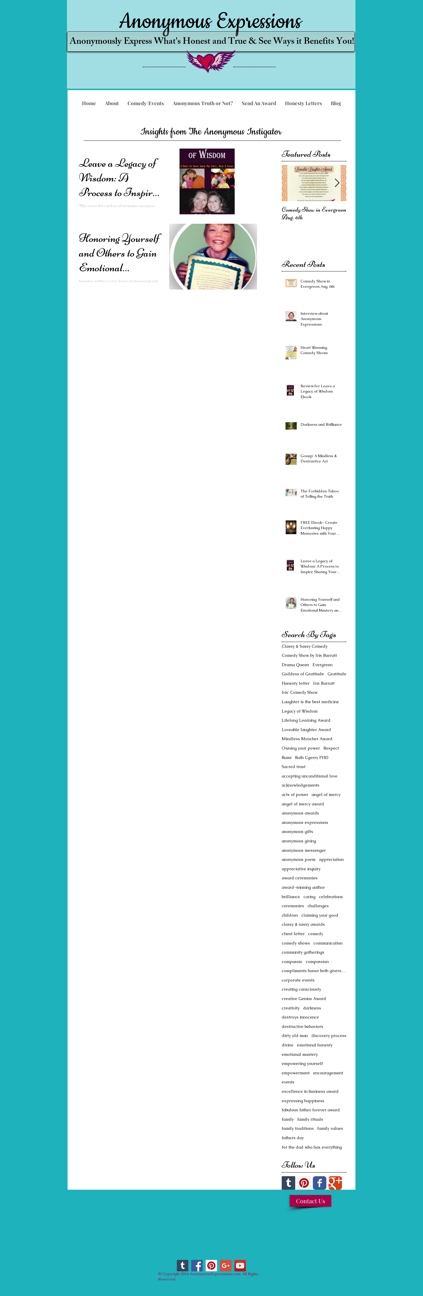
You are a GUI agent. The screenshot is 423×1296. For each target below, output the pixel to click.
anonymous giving (299, 841)
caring (309, 896)
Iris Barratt (324, 683)
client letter (293, 933)
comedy (315, 933)
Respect (331, 748)
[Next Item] (337, 183)
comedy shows (296, 943)
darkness (312, 1008)
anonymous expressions (305, 822)
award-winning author (303, 887)
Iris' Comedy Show (300, 692)
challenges (318, 905)
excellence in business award (310, 1091)
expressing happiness (303, 1100)
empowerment (296, 1072)
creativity (291, 1008)
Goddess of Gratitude (303, 673)
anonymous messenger (304, 850)
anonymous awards (300, 813)
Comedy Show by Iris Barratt (309, 655)
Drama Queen (295, 664)
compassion (317, 961)
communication (328, 943)
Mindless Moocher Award (307, 738)
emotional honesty (315, 1045)
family (288, 1119)
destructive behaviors (302, 1026)
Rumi (286, 757)
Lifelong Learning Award (306, 720)
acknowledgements (300, 785)
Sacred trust (294, 766)
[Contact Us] (310, 1201)
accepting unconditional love (310, 776)
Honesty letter (296, 683)
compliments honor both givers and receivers (314, 970)
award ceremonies (300, 878)
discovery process (328, 1035)
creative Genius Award (304, 998)
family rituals (310, 1119)
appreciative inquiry (301, 868)
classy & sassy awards (303, 924)
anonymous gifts (297, 831)
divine (287, 1045)
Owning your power (301, 748)
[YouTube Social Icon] (240, 1265)
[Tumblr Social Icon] (288, 1183)
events (288, 1082)
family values (330, 1128)
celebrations (331, 896)
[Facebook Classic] (319, 1183)
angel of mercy (326, 794)
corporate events (298, 980)
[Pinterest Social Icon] (304, 1183)
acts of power (295, 794)
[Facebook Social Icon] (197, 1265)
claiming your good (319, 915)
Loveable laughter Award (306, 729)
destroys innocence (300, 1017)
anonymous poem (298, 859)
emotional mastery (300, 1054)
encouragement (328, 1072)
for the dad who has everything (312, 1147)
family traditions (298, 1128)
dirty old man (295, 1035)
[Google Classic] (335, 1183)
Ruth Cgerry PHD (311, 757)
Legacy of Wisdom (300, 711)
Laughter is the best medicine (310, 701)
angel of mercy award (303, 804)
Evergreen (323, 664)
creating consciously (301, 989)
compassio (292, 961)
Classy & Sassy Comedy (305, 646)
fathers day (293, 1137)
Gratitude (337, 673)
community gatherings (303, 952)
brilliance (291, 896)
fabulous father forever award (311, 1109)
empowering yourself (302, 1063)
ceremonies (293, 905)
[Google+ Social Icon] (225, 1265)
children (290, 915)
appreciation (331, 859)
